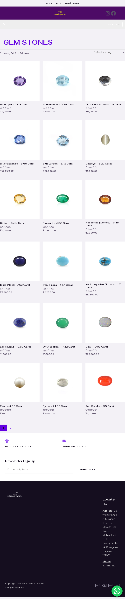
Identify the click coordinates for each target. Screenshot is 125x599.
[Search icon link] (4, 24)
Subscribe (87, 471)
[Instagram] (105, 13)
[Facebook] (113, 13)
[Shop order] (108, 52)
